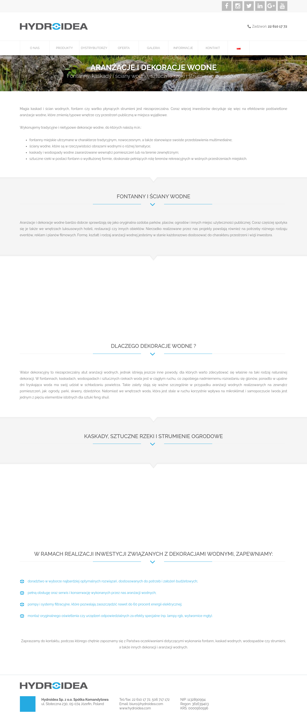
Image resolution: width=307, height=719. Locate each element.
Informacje (183, 48)
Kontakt (213, 48)
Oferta (124, 48)
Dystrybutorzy (94, 48)
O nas (35, 48)
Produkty (64, 48)
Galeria (153, 48)
